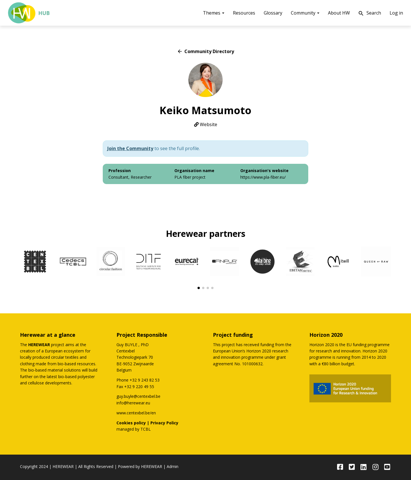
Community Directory (205, 51)
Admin (172, 466)
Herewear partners (205, 233)
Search (369, 13)
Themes (213, 13)
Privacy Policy (164, 422)
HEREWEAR (63, 466)
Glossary (273, 13)
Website (205, 124)
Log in (396, 13)
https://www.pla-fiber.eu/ (263, 177)
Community (305, 13)
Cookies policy (131, 422)
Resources (244, 13)
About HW (339, 13)
